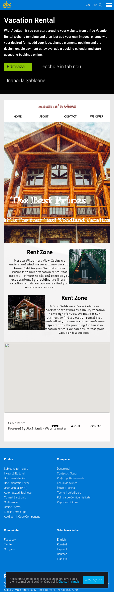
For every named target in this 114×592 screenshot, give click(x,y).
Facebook (10, 530)
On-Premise (11, 493)
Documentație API (15, 469)
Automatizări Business (17, 483)
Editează (16, 66)
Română (62, 535)
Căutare (91, 5)
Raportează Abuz (67, 493)
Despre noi (63, 459)
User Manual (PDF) (15, 478)
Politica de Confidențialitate (74, 488)
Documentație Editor (16, 473)
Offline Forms (12, 497)
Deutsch (62, 544)
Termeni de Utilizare (69, 483)
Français (62, 549)
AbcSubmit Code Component (22, 507)
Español (62, 540)
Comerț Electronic (15, 488)
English (61, 530)
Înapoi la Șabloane (26, 80)
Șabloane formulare (16, 459)
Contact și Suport (68, 464)
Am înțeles (93, 580)
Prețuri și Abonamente (70, 469)
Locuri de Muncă (67, 473)
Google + (9, 540)
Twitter (8, 535)
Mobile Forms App (15, 502)
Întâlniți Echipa (66, 478)
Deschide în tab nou (60, 66)
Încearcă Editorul (14, 464)
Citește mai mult (69, 581)
